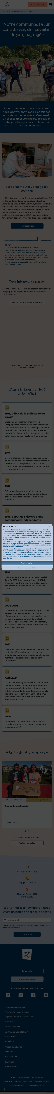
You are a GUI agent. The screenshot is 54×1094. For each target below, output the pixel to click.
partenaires (13, 530)
